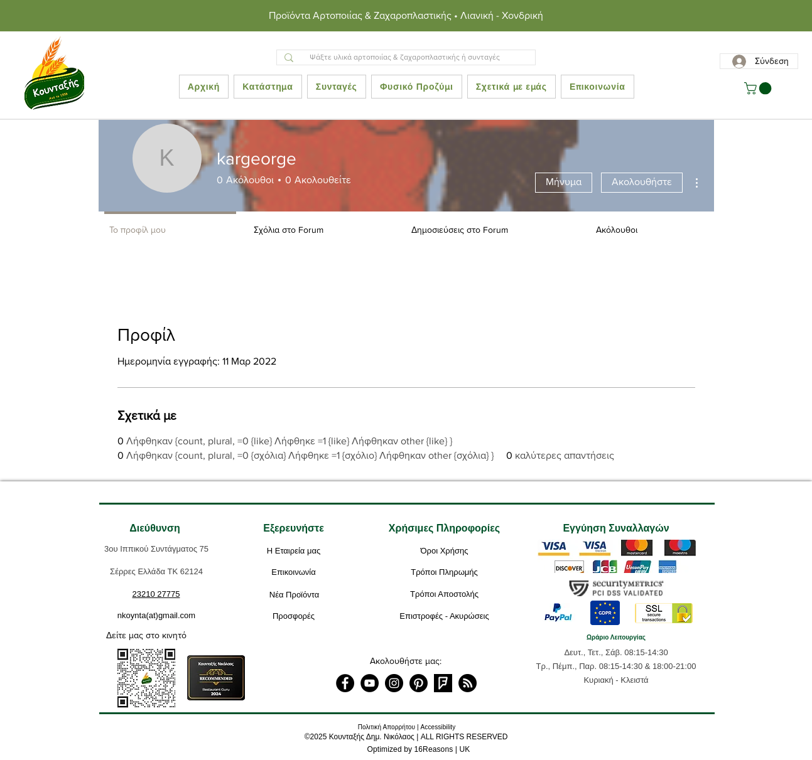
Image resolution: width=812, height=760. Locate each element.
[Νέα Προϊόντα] (294, 595)
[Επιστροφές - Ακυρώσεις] (444, 616)
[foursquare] (443, 683)
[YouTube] (369, 683)
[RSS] (467, 683)
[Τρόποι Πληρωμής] (444, 572)
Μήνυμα (564, 181)
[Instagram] (394, 683)
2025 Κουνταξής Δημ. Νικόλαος (362, 736)
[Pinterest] (418, 683)
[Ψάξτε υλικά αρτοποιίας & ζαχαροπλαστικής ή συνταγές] (405, 57)
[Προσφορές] (293, 616)
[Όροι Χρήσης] (444, 551)
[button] (759, 88)
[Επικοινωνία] (293, 572)
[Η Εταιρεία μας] (293, 551)
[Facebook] (345, 683)
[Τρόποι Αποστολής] (444, 594)
